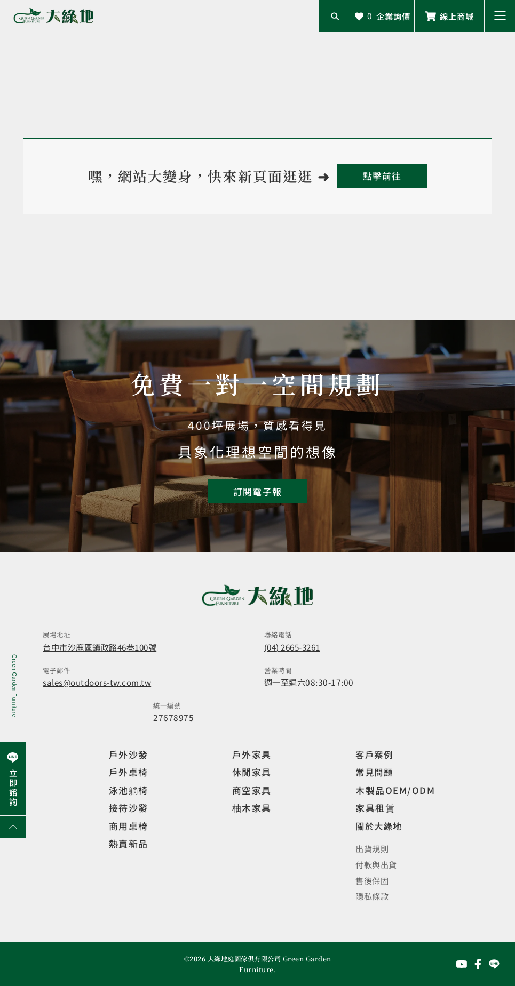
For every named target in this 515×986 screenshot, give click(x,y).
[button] (500, 16)
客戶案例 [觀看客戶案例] (375, 754)
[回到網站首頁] (53, 16)
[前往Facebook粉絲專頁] (478, 963)
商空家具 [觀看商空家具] (252, 790)
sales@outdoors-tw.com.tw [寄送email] (98, 682)
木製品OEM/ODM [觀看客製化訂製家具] (395, 790)
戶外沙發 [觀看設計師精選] (128, 754)
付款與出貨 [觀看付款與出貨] (376, 864)
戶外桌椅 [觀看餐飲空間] (128, 772)
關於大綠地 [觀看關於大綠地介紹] (380, 825)
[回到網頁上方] (13, 827)
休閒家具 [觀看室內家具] (252, 772)
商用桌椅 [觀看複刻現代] (128, 825)
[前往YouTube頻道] (461, 963)
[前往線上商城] (449, 16)
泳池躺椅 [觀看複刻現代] (128, 790)
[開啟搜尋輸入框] (335, 16)
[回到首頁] (382, 176)
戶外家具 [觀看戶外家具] (252, 754)
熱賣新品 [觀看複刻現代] (128, 843)
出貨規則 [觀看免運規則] (372, 848)
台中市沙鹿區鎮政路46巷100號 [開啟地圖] (101, 647)
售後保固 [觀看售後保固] (372, 880)
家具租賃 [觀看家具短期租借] (375, 807)
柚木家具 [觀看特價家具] (252, 807)
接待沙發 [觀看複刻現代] (128, 807)
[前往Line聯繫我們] (494, 963)
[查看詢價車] (382, 16)
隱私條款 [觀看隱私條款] (372, 896)
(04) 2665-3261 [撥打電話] (295, 647)
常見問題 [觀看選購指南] (375, 772)
